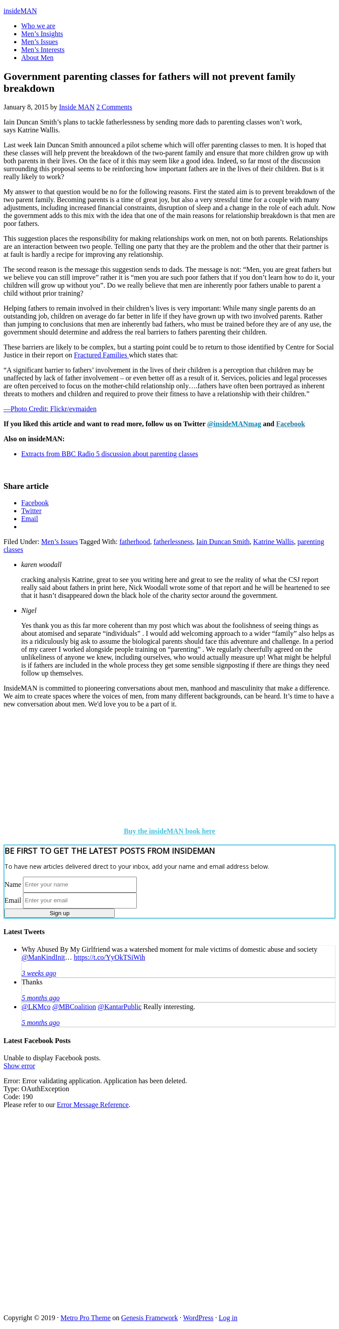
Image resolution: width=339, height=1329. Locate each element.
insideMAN (20, 11)
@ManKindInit (43, 957)
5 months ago (41, 998)
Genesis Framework (149, 1317)
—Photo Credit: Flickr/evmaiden (50, 409)
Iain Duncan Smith (223, 541)
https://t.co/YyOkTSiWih (109, 957)
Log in (228, 1317)
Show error (19, 1066)
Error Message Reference (93, 1104)
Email (12, 900)
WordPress (198, 1317)
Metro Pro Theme (85, 1317)
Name (12, 884)
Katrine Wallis (273, 541)
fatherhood (135, 541)
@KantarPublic (120, 1006)
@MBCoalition (74, 1006)
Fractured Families (101, 355)
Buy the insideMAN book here (169, 831)
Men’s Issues (59, 541)
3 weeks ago (39, 973)
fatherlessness (173, 541)
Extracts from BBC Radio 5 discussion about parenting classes (109, 454)
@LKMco (36, 1006)
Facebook (290, 424)
